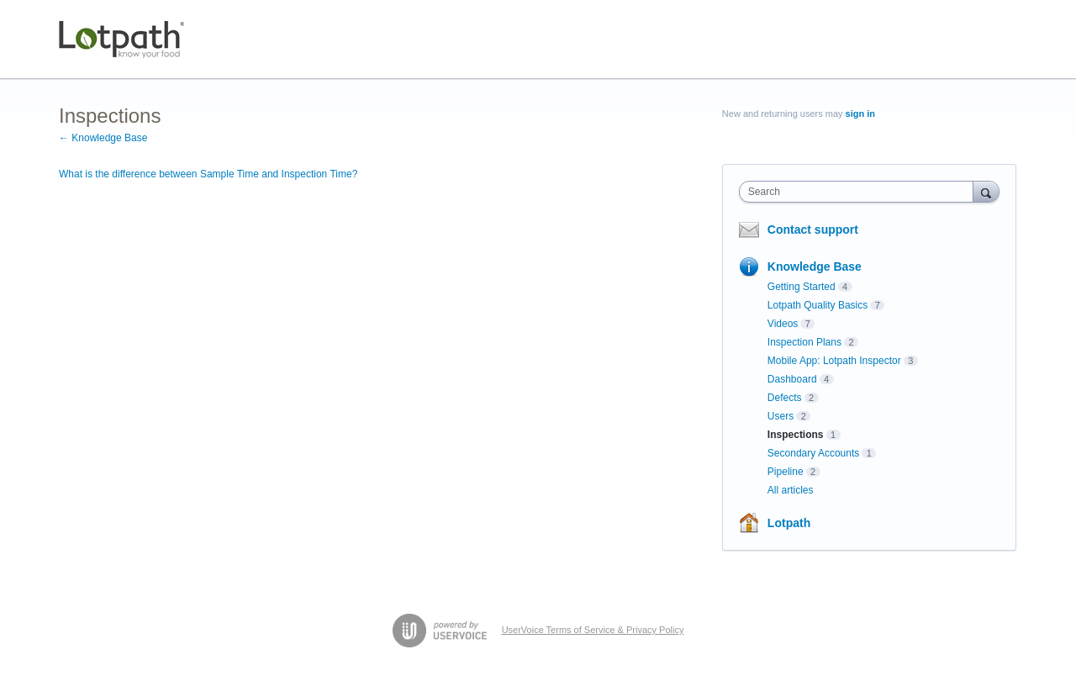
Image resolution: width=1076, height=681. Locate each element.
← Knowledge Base (103, 138)
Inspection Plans (804, 342)
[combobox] (860, 192)
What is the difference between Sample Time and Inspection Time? (208, 174)
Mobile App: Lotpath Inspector (834, 361)
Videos (782, 324)
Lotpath (788, 523)
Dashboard (792, 379)
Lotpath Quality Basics (817, 305)
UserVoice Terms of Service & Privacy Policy (593, 630)
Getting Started (801, 287)
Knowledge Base (814, 266)
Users (780, 416)
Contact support (812, 229)
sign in (860, 113)
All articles (790, 490)
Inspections (795, 435)
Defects (784, 398)
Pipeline (785, 472)
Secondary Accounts (813, 453)
